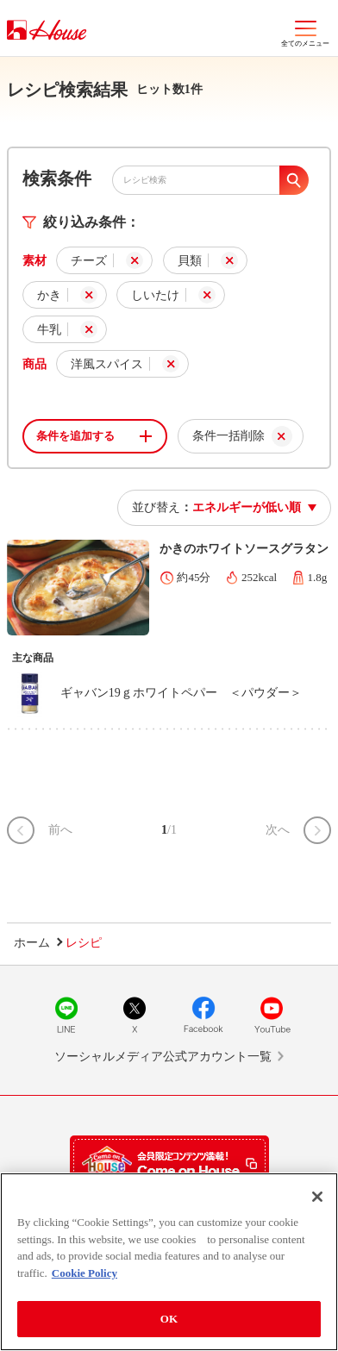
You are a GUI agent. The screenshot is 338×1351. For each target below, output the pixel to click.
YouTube (271, 1015)
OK (169, 1318)
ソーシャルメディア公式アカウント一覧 (163, 1056)
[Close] (317, 1197)
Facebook (203, 1015)
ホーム (32, 942)
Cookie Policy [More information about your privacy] (84, 1273)
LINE (66, 1015)
